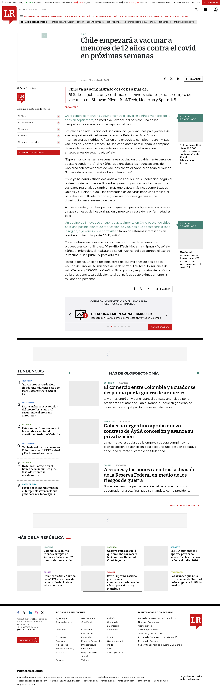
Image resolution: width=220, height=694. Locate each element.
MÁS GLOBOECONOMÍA (183, 505)
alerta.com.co (160, 680)
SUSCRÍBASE (211, 2)
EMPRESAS (56, 16)
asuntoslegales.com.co (29, 677)
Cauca (153, 22)
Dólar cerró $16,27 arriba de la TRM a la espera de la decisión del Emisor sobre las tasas (60, 581)
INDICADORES (171, 16)
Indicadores (62, 645)
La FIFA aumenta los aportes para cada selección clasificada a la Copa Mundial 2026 (185, 555)
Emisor (80, 22)
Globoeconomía (115, 641)
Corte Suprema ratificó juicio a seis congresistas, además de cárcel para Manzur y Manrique (123, 582)
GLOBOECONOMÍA (81, 16)
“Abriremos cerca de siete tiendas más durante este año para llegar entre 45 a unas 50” (41, 389)
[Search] (196, 9)
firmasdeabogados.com (106, 677)
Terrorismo (165, 22)
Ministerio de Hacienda (135, 22)
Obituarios (86, 648)
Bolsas (47, 572)
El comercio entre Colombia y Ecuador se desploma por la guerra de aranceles (149, 390)
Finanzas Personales (91, 641)
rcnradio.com (108, 680)
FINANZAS (29, 16)
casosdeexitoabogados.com (32, 680)
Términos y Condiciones (150, 633)
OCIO (67, 16)
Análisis (110, 618)
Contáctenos (145, 626)
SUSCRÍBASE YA (160, 326)
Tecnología (177, 572)
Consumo (61, 629)
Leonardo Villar (95, 22)
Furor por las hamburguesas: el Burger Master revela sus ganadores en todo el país (40, 490)
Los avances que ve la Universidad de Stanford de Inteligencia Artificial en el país (187, 581)
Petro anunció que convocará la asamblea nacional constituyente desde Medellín (41, 431)
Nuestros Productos (148, 622)
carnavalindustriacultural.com (65, 680)
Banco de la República (63, 22)
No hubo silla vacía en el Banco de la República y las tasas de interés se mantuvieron (39, 471)
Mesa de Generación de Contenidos (156, 618)
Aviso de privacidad (148, 629)
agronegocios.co (53, 677)
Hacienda (26, 424)
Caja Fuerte (87, 622)
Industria (27, 381)
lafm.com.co (143, 680)
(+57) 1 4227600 (26, 629)
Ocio (109, 648)
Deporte (175, 547)
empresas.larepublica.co (78, 677)
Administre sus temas (31, 152)
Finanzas (60, 641)
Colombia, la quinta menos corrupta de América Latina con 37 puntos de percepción (58, 555)
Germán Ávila (113, 22)
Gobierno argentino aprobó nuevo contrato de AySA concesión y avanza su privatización (148, 431)
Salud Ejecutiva (115, 652)
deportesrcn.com (26, 684)
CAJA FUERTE (154, 16)
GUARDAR (193, 79)
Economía (112, 629)
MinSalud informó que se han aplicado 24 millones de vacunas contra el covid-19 (190, 260)
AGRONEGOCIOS (102, 16)
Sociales (60, 660)
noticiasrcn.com (126, 680)
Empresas (61, 637)
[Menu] (21, 16)
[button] (69, 315)
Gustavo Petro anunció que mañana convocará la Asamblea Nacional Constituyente (122, 555)
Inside (110, 645)
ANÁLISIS (118, 16)
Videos (84, 660)
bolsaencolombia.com (133, 677)
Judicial (111, 572)
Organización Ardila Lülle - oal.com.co (191, 677)
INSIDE (184, 16)
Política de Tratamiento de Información (158, 637)
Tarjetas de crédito (184, 22)
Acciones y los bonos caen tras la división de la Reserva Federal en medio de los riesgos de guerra (150, 475)
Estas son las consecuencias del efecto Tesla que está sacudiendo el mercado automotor (40, 411)
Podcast (60, 652)
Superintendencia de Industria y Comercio (160, 645)
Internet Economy (65, 648)
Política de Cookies (148, 641)
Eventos (111, 637)
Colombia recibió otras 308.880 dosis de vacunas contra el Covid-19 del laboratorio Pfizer (190, 154)
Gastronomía (29, 484)
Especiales (86, 637)
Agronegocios (63, 618)
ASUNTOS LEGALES (135, 16)
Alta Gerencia (88, 618)
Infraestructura (88, 645)
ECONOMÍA (43, 16)
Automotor (28, 403)
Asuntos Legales (64, 622)
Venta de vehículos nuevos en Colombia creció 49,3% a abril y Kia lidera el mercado (41, 450)
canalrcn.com (91, 680)
